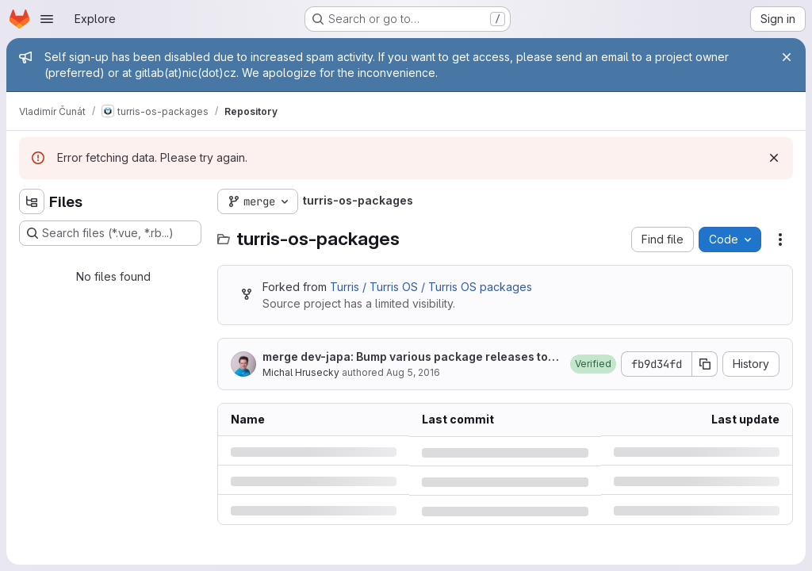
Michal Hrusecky (300, 372)
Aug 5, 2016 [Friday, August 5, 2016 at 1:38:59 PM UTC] (413, 372)
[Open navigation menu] (46, 19)
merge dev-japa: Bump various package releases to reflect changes (408, 357)
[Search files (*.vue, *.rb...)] (110, 233)
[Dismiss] (773, 157)
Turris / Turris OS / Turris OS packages (431, 286)
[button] (593, 364)
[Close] (786, 57)
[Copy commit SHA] (705, 364)
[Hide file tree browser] (31, 201)
